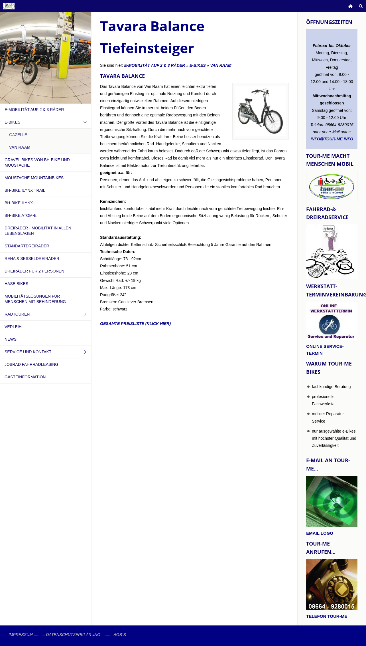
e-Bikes (198, 65)
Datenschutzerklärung (73, 634)
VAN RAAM (220, 65)
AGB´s (119, 634)
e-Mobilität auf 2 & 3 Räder (154, 65)
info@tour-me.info (331, 139)
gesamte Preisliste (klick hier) (135, 323)
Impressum (21, 634)
